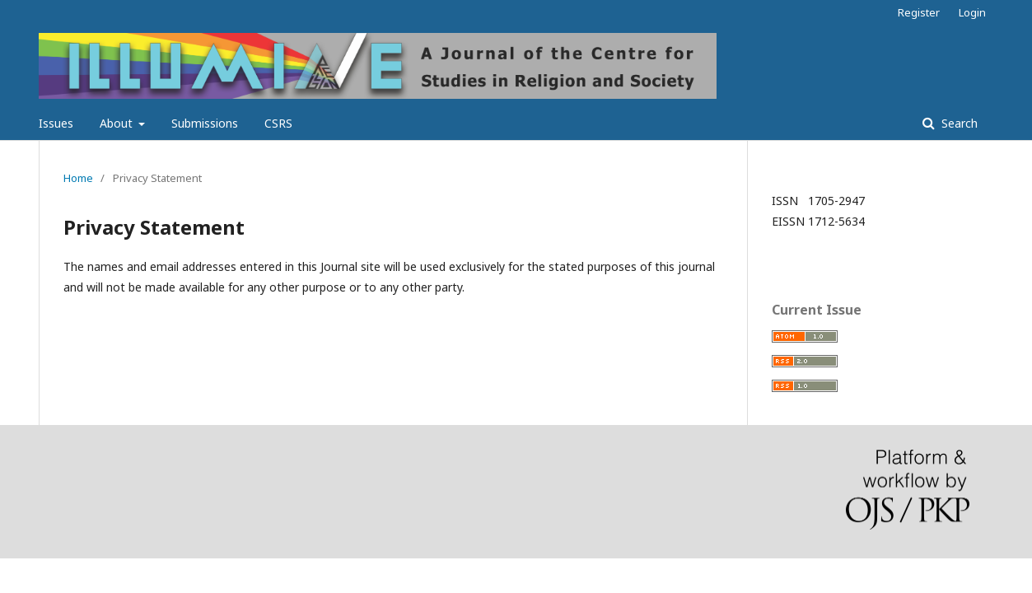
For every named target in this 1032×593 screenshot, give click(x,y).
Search (958, 123)
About (118, 123)
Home (78, 177)
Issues (56, 123)
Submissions (204, 123)
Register (919, 12)
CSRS (278, 123)
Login (972, 12)
